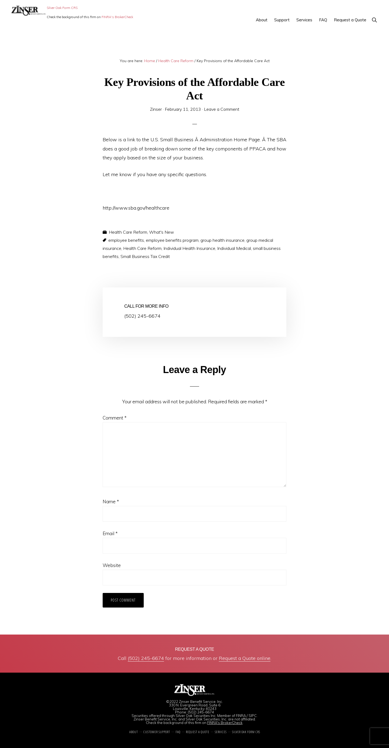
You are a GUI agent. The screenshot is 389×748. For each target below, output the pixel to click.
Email (110, 533)
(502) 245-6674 (146, 658)
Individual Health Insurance (189, 248)
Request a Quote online (244, 658)
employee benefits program (172, 240)
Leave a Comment (221, 109)
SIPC (253, 715)
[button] (374, 19)
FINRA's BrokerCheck (117, 17)
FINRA (241, 715)
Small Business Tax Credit (145, 256)
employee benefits (126, 240)
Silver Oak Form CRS (62, 8)
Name (111, 501)
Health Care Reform (128, 232)
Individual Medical (234, 248)
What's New (161, 232)
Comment (114, 418)
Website (112, 565)
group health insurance (222, 240)
